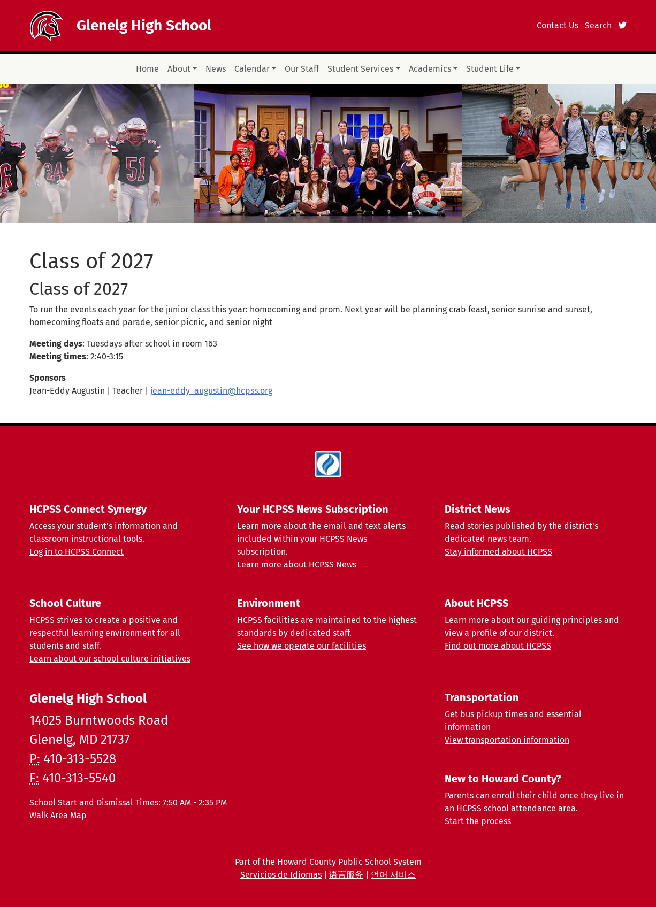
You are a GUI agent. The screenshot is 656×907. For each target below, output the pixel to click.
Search (598, 25)
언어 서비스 (393, 875)
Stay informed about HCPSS (498, 552)
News (215, 69)
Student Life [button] (490, 69)
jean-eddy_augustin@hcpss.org (211, 391)
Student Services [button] (360, 69)
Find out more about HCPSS (498, 646)
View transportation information (507, 740)
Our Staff (302, 69)
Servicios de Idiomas (281, 875)
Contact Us (557, 25)
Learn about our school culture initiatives (109, 659)
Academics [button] (430, 69)
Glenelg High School (144, 25)
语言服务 (346, 875)
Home (147, 69)
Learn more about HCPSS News (296, 564)
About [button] (178, 69)
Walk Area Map (58, 815)
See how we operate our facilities (301, 646)
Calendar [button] (252, 69)
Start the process (478, 821)
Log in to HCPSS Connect (76, 552)
